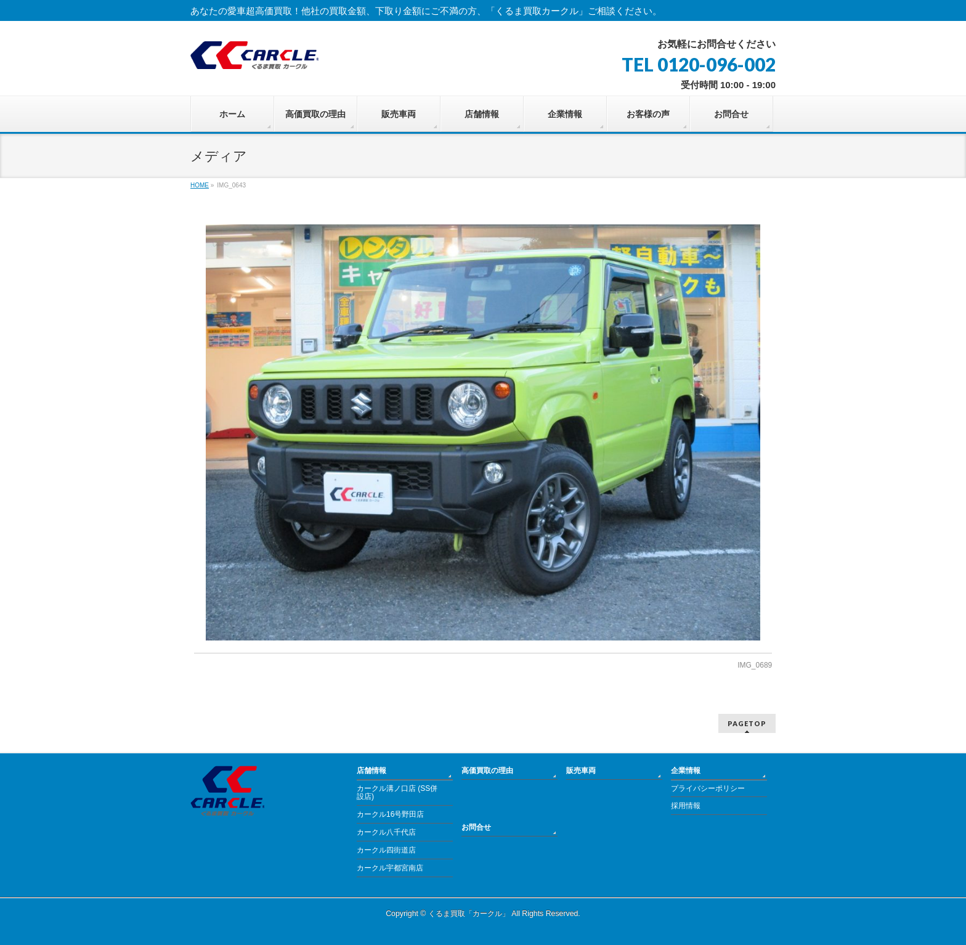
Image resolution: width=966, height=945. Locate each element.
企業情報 (685, 770)
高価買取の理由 (487, 770)
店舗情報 (371, 770)
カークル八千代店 (386, 832)
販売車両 (581, 770)
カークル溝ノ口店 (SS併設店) (397, 792)
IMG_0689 (754, 665)
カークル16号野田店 (390, 814)
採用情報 (685, 805)
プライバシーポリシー (708, 788)
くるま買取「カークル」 (468, 913)
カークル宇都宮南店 (390, 868)
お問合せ (476, 827)
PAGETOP (747, 723)
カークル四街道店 (386, 850)
